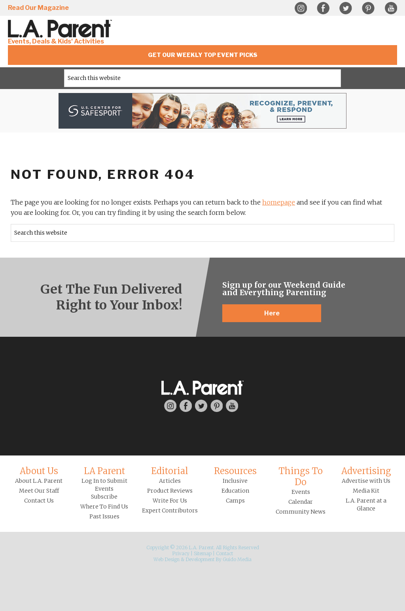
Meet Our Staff (39, 490)
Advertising (366, 470)
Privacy (180, 553)
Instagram (300, 8)
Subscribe (104, 496)
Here (272, 313)
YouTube (390, 8)
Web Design (166, 559)
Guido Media (237, 559)
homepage (278, 202)
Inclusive (235, 480)
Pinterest (368, 8)
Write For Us (170, 500)
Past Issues (104, 516)
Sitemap (203, 553)
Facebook (323, 8)
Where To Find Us (104, 506)
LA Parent (104, 470)
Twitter (345, 8)
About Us (39, 470)
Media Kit (366, 490)
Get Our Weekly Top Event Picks (202, 54)
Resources (235, 470)
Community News (301, 511)
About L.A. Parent (38, 480)
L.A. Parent (61, 29)
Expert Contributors (170, 510)
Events (300, 491)
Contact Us (39, 500)
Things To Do (300, 476)
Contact (224, 553)
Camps (235, 500)
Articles (170, 480)
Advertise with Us (366, 480)
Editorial (169, 470)
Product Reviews (170, 490)
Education (235, 490)
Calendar (300, 501)
